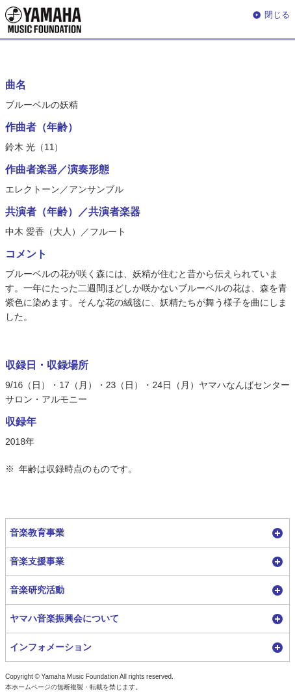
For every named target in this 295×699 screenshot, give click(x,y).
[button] (147, 533)
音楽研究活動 (37, 590)
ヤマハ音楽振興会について (64, 618)
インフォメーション (51, 647)
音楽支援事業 (37, 561)
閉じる (277, 15)
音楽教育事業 (37, 532)
